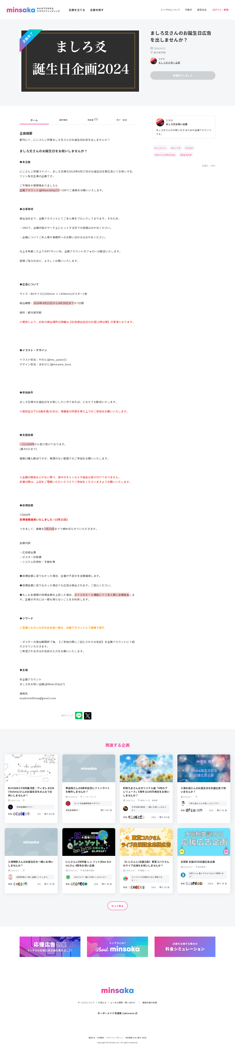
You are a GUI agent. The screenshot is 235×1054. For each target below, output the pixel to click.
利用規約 (100, 1037)
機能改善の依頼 (153, 995)
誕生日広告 (186, 154)
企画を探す (97, 10)
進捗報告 (63, 120)
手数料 (188, 9)
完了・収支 (122, 120)
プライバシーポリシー (115, 1037)
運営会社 (202, 9)
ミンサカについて (170, 9)
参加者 (93, 120)
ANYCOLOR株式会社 (165, 154)
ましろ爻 (176, 148)
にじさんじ (161, 148)
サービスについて (82, 995)
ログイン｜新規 (220, 9)
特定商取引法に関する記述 (136, 1037)
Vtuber (190, 148)
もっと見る (117, 906)
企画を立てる (77, 10)
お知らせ (100, 995)
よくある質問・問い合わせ (123, 995)
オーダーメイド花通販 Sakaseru (117, 1006)
